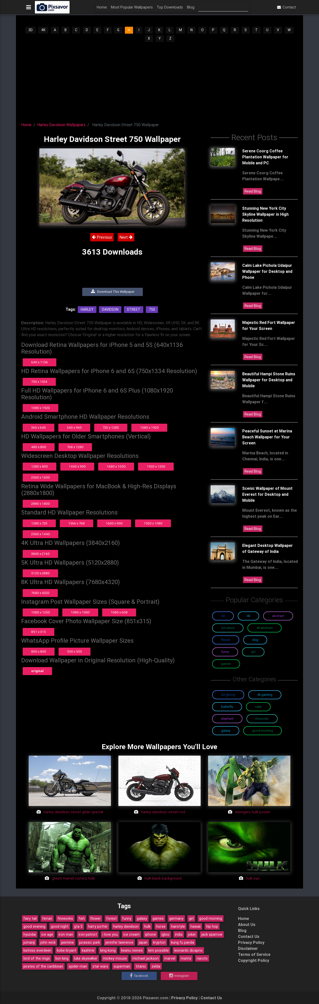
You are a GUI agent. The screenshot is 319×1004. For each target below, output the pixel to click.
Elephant (227, 718)
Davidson (110, 309)
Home (102, 9)
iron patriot (88, 934)
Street (133, 309)
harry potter (98, 926)
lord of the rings (36, 958)
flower (95, 918)
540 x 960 (74, 427)
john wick (48, 942)
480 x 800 (38, 447)
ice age (47, 934)
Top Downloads (170, 9)
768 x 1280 (75, 447)
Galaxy (225, 730)
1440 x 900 (77, 466)
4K (43, 30)
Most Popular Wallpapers (132, 9)
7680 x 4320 (40, 593)
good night (60, 926)
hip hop (212, 926)
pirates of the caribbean (43, 966)
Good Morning (262, 730)
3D (30, 30)
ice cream (131, 934)
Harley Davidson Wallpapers (61, 124)
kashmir (88, 950)
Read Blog (252, 191)
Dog (255, 640)
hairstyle (178, 926)
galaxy (142, 918)
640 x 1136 (39, 362)
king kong (108, 950)
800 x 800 (38, 651)
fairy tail (30, 918)
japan (143, 942)
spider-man (78, 966)
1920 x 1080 (153, 523)
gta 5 (78, 926)
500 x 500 (74, 651)
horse (160, 926)
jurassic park (89, 942)
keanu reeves (132, 950)
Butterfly (227, 706)
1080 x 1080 (80, 612)
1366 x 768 (76, 523)
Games (226, 664)
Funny (225, 652)
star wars (100, 966)
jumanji (29, 942)
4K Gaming (264, 695)
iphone (150, 934)
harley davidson (126, 926)
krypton (159, 942)
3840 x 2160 (40, 554)
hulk (147, 926)
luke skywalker (85, 958)
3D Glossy (228, 695)
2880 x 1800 (40, 504)
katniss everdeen (37, 950)
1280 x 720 (39, 523)
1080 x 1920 (40, 408)
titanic (141, 966)
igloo (165, 934)
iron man (66, 934)
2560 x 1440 (40, 534)
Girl (253, 652)
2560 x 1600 (40, 477)
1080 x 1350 (40, 612)
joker (192, 934)
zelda (156, 966)
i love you (110, 934)
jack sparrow (211, 934)
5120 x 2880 (40, 573)
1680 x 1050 (116, 466)
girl (191, 918)
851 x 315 (38, 632)
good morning (210, 918)
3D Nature (228, 628)
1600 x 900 (114, 523)
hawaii (195, 926)
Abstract (278, 616)
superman (122, 966)
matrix (186, 958)
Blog (190, 9)
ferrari (47, 918)
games (158, 918)
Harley (87, 309)
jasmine (67, 942)
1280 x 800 (39, 466)
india (178, 934)
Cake (258, 706)
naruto (202, 958)
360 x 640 (38, 427)
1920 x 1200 (156, 466)
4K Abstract (264, 628)
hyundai (29, 934)
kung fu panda (182, 942)
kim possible (158, 950)
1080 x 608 (119, 612)
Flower (225, 640)
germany (176, 918)
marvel (169, 958)
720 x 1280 (111, 427)
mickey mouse (115, 958)
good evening (34, 926)
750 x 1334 (39, 382)
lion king (62, 958)
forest (111, 918)
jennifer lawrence (119, 942)
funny (126, 918)
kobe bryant (66, 950)
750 (152, 309)
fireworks (65, 918)
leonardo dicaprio (188, 950)
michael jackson (145, 958)
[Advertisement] (159, 80)
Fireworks (262, 718)
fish (82, 918)
